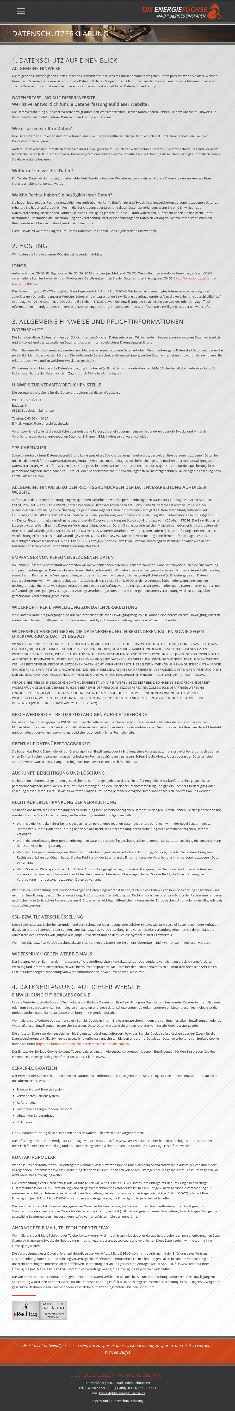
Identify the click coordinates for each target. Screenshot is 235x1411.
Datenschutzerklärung (127, 1401)
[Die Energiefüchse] (182, 11)
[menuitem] (18, 11)
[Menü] (18, 11)
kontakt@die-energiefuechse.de (122, 1393)
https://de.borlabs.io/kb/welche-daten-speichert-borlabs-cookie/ (82, 1046)
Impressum (100, 1401)
